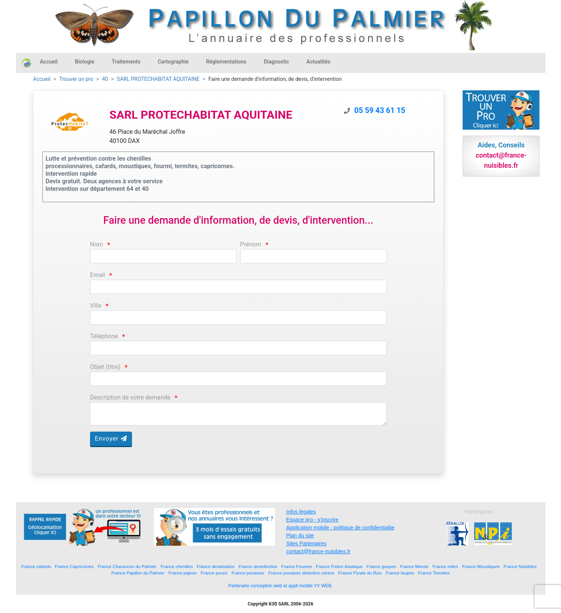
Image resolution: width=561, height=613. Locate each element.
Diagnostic (276, 62)
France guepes (381, 566)
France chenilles (177, 566)
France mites (445, 566)
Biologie (84, 62)
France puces (214, 572)
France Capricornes (74, 566)
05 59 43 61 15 (380, 110)
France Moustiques (480, 566)
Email (97, 275)
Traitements (126, 62)
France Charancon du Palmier (127, 566)
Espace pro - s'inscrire (312, 520)
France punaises (248, 572)
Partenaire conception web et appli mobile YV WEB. (280, 585)
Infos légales (301, 512)
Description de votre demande (130, 397)
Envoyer (111, 438)
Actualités (318, 62)
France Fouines (296, 566)
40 (105, 79)
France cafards (36, 566)
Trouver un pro (76, 79)
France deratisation (216, 566)
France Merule (414, 566)
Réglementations (226, 62)
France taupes (400, 572)
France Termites (434, 572)
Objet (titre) (105, 367)
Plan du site (300, 536)
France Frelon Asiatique (339, 566)
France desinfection (258, 566)
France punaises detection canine (301, 572)
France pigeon (182, 572)
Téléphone (104, 336)
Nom (96, 244)
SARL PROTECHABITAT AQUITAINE (158, 79)
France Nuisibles (520, 566)
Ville (95, 305)
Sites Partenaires (306, 543)
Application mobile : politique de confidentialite (340, 528)
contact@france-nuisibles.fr (318, 551)
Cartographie (173, 62)
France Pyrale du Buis (360, 572)
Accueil (49, 62)
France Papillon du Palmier (138, 572)
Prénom (250, 244)
